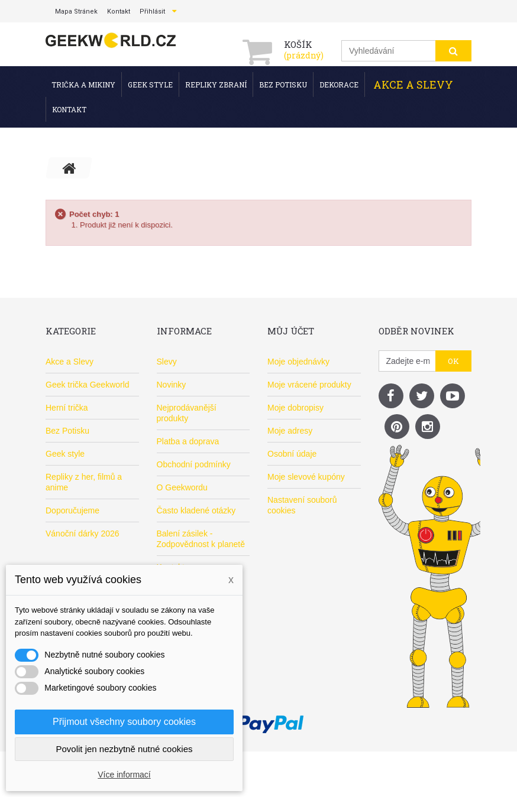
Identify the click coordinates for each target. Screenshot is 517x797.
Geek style (150, 84)
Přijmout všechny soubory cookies (124, 722)
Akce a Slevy (413, 84)
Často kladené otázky (196, 510)
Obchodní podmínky (194, 464)
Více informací (124, 774)
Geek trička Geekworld (88, 384)
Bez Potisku (283, 84)
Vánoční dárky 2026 (82, 533)
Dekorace (338, 84)
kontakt (118, 11)
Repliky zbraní (216, 84)
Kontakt (69, 109)
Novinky (171, 384)
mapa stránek (76, 11)
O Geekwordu (182, 487)
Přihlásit (152, 11)
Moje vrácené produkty (309, 384)
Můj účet (290, 331)
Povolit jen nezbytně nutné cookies (124, 749)
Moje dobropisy (295, 407)
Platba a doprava (188, 441)
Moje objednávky (298, 361)
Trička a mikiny (83, 84)
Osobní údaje (291, 453)
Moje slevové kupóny (306, 477)
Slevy (167, 361)
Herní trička (67, 407)
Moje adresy (289, 430)
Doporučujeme (72, 510)
